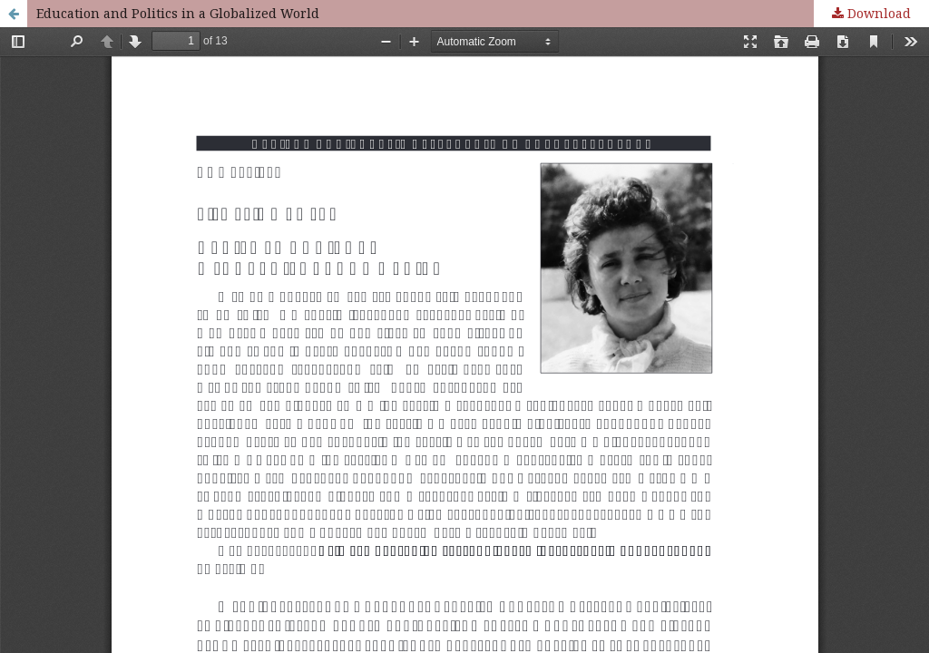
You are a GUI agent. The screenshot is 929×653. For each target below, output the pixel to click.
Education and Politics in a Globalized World (177, 13)
